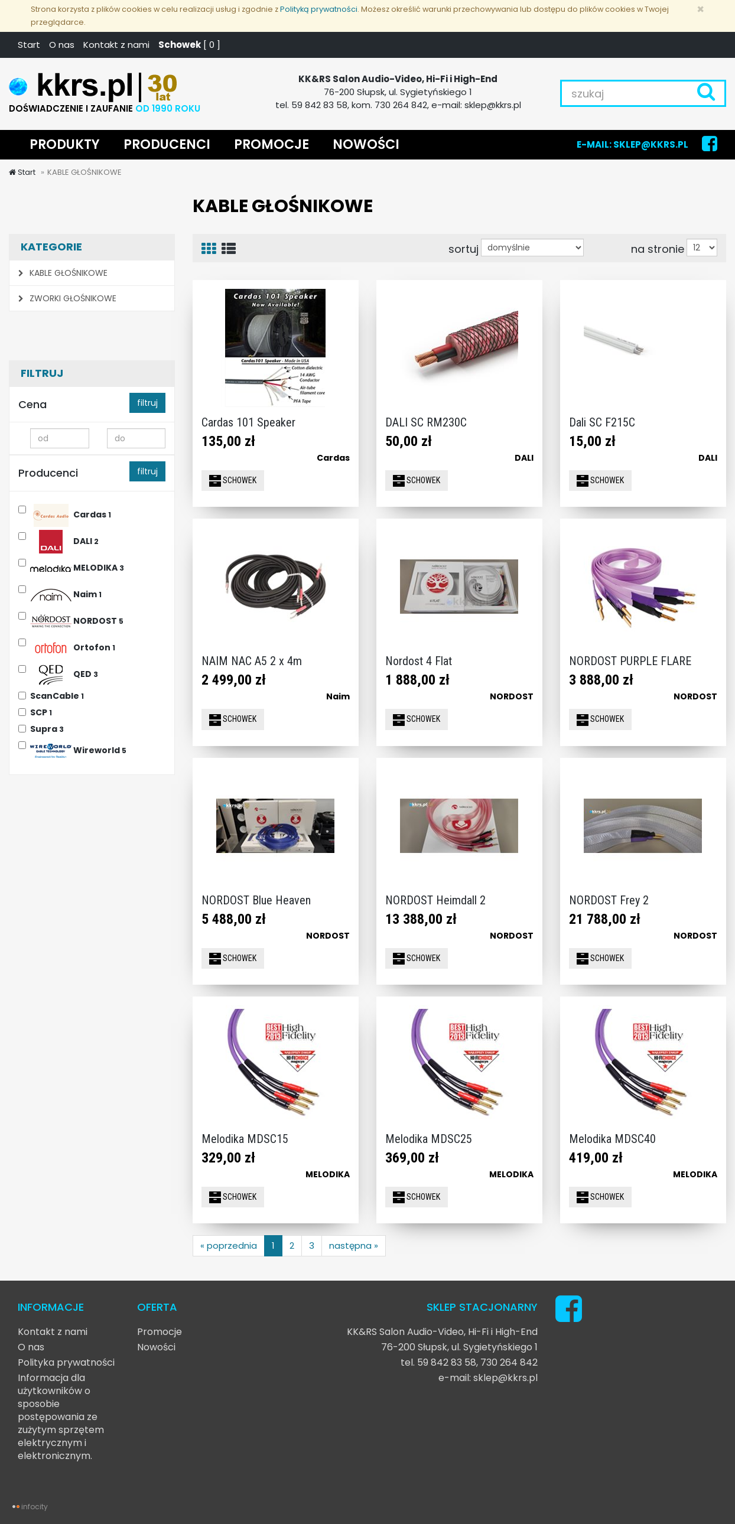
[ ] (189, 44)
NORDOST (76, 619)
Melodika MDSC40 (612, 1139)
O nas (61, 44)
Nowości (156, 1347)
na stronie (657, 249)
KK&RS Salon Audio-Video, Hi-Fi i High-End (442, 1332)
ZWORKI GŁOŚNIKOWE (67, 298)
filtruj (147, 403)
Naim (66, 592)
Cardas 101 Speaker (248, 422)
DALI (64, 539)
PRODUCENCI (166, 144)
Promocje (159, 1332)
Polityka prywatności (66, 1362)
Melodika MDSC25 (428, 1139)
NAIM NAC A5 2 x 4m (251, 661)
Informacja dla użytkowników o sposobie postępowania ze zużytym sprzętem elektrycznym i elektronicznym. (61, 1417)
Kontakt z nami (116, 44)
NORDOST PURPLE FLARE (630, 661)
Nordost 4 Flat (418, 661)
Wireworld (78, 748)
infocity (34, 1507)
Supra (47, 729)
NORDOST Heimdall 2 (435, 900)
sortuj (463, 249)
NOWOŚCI (366, 144)
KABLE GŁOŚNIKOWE (63, 273)
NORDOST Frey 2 (609, 900)
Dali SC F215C (602, 422)
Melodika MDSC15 (244, 1139)
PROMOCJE (271, 144)
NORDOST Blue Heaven (256, 900)
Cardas (70, 513)
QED (64, 672)
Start (29, 44)
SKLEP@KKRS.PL (650, 144)
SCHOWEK (232, 481)
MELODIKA (77, 566)
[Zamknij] (700, 9)
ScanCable (57, 696)
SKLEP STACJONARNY (482, 1307)
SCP (41, 712)
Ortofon (72, 646)
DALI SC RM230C (426, 422)
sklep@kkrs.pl (505, 1378)
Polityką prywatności (318, 9)
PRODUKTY (65, 144)
